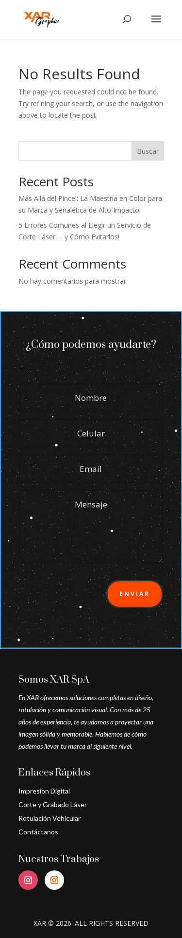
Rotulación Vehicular (49, 818)
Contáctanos (38, 832)
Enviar (134, 594)
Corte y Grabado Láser (52, 804)
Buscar (148, 151)
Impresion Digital (44, 791)
